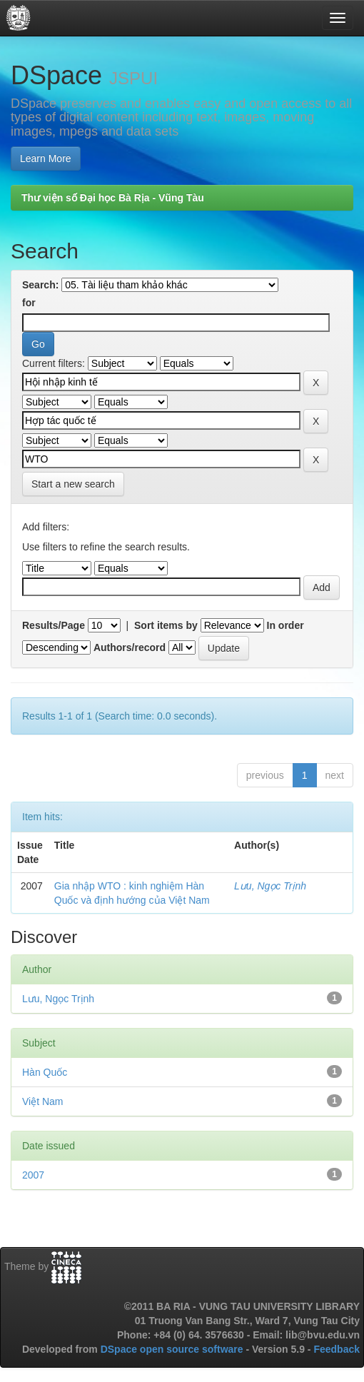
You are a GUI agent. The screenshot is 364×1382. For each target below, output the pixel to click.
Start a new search (73, 484)
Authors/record (129, 647)
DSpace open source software (173, 1349)
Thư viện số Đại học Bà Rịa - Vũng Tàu (112, 197)
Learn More (45, 158)
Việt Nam (43, 1101)
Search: (40, 285)
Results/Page (53, 625)
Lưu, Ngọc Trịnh (270, 886)
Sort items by (166, 625)
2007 (33, 1175)
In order (285, 625)
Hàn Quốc (44, 1072)
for (29, 302)
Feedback (336, 1349)
